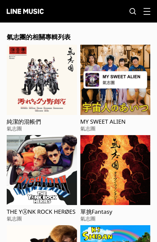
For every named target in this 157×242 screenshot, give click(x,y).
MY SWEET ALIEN (103, 121)
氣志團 (14, 128)
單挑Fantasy (96, 211)
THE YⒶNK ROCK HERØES (41, 211)
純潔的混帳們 (24, 121)
